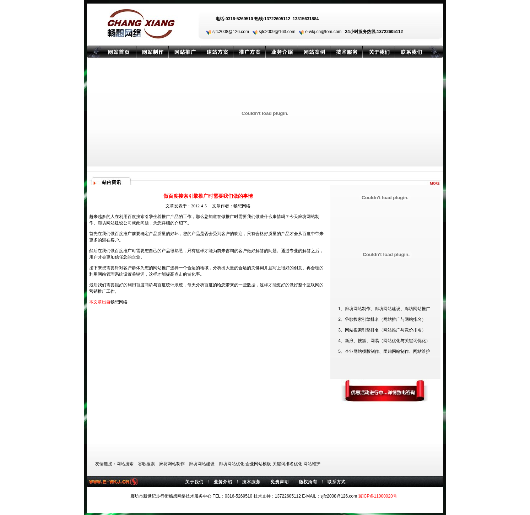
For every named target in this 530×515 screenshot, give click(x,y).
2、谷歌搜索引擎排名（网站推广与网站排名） (382, 319)
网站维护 (311, 463)
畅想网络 (241, 205)
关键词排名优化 (287, 463)
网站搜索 (125, 463)
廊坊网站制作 (172, 463)
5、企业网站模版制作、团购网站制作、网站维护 (384, 351)
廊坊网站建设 (110, 223)
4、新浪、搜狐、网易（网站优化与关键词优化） (384, 340)
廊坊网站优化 (231, 463)
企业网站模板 (258, 463)
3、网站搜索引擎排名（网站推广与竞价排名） (382, 330)
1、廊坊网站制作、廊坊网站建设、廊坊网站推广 (384, 308)
